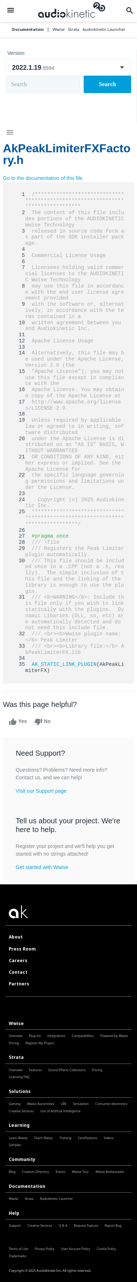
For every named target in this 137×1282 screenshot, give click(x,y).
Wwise (16, 1023)
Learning (19, 1125)
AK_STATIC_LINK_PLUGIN (64, 664)
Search (107, 84)
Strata (16, 1057)
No (42, 722)
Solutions (20, 1091)
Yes (18, 722)
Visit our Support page (41, 791)
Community (22, 1159)
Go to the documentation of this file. (43, 178)
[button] (10, 10)
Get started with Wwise (42, 867)
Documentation (27, 29)
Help (14, 1213)
